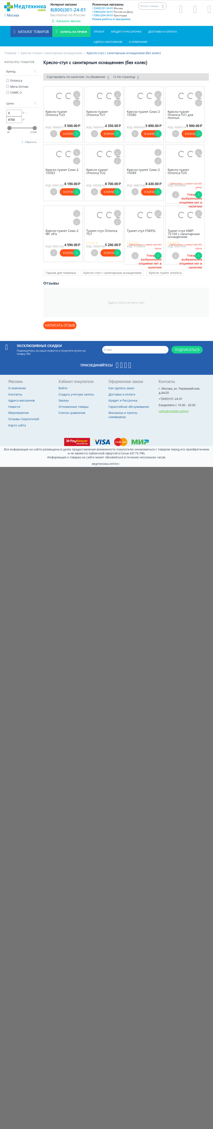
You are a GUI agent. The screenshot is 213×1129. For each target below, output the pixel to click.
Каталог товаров (33, 32)
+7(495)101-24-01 (107, 8)
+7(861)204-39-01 (109, 15)
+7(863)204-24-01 (112, 12)
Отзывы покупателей (23, 419)
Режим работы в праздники (111, 19)
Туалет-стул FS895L (141, 230)
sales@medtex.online (174, 411)
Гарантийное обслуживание (128, 407)
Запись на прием (73, 31)
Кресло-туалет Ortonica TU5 (178, 171)
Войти (63, 388)
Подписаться (187, 349)
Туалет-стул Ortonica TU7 (101, 232)
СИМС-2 (14, 92)
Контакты (15, 394)
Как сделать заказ (121, 388)
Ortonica (14, 81)
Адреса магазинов (108, 41)
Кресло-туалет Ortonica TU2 (97, 171)
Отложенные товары (74, 407)
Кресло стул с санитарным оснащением (112, 273)
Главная (10, 53)
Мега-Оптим (17, 87)
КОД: (48, 127)
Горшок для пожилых (61, 273)
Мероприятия (18, 413)
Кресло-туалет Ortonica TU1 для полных (180, 114)
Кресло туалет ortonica (165, 273)
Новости (14, 407)
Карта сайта (17, 425)
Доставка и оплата (162, 31)
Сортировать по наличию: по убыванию (78, 77)
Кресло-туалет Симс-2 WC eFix (62, 232)
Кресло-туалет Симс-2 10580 (143, 113)
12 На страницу (126, 77)
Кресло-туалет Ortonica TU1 (97, 113)
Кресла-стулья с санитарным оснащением (51, 53)
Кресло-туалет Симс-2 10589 (143, 171)
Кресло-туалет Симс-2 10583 (62, 171)
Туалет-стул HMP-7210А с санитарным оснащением (184, 233)
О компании (138, 41)
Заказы (64, 400)
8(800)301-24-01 (68, 9)
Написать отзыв (60, 325)
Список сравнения (72, 413)
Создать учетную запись (76, 394)
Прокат (99, 31)
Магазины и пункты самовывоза (122, 415)
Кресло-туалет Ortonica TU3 (56, 113)
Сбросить (31, 142)
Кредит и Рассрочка (126, 31)
